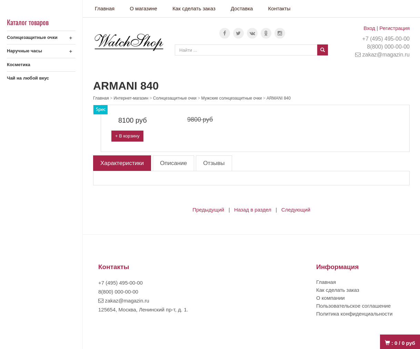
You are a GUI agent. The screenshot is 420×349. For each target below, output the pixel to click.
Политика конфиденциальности (354, 314)
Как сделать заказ (194, 8)
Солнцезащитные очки (32, 37)
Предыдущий (208, 210)
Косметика (18, 64)
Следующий (295, 210)
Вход (369, 28)
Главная (104, 8)
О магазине (143, 8)
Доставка (242, 8)
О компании (330, 298)
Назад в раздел (252, 210)
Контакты (279, 8)
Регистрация (394, 28)
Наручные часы (24, 50)
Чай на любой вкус (28, 78)
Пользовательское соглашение (353, 306)
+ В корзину (127, 135)
